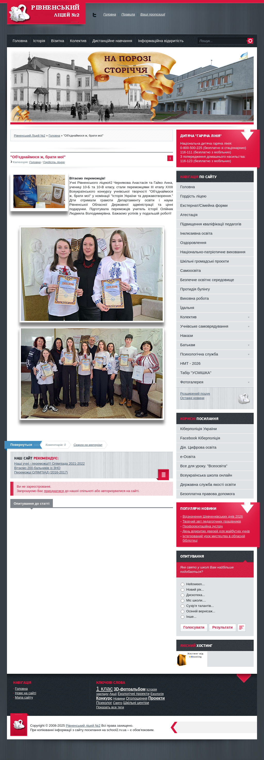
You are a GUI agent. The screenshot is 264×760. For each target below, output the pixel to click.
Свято (117, 703)
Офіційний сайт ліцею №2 (19, 725)
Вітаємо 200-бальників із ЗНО (37, 468)
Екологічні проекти (134, 694)
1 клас (104, 688)
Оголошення (136, 698)
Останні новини (192, 398)
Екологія (157, 694)
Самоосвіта (190, 270)
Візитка (57, 40)
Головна (20, 40)
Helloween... (195, 584)
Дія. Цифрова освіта (198, 447)
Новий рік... (194, 589)
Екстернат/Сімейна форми (204, 205)
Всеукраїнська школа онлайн (206, 475)
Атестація (188, 214)
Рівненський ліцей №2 (83, 725)
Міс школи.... (195, 600)
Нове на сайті (25, 693)
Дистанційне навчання (112, 40)
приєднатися (54, 491)
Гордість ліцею (54, 162)
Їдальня (187, 307)
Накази (186, 335)
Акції (113, 694)
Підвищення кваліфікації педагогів (210, 224)
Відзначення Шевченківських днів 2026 (213, 516)
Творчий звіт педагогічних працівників (212, 521)
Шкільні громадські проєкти (204, 261)
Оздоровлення (193, 242)
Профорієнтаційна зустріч (203, 526)
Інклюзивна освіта (196, 233)
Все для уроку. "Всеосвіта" (203, 466)
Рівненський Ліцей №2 (46, 12)
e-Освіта (187, 456)
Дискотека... (195, 595)
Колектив (78, 40)
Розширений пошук (195, 393)
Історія (39, 40)
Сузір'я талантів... (199, 606)
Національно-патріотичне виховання (212, 252)
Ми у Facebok (94, 15)
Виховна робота (194, 298)
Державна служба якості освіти (208, 484)
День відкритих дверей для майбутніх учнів (216, 531)
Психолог (104, 703)
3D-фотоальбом (129, 689)
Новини (119, 698)
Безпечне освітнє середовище (207, 280)
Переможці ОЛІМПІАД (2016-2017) (41, 472)
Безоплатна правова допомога (207, 494)
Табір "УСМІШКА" (195, 372)
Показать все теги (110, 707)
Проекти (156, 698)
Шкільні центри (136, 703)
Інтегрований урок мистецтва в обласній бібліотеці (214, 538)
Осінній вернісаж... (200, 611)
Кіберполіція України (198, 428)
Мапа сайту (24, 697)
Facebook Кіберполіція (200, 438)
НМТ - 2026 (190, 363)
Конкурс (104, 698)
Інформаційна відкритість (161, 40)
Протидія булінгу (195, 289)
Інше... (190, 617)
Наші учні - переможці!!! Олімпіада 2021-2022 (49, 463)
